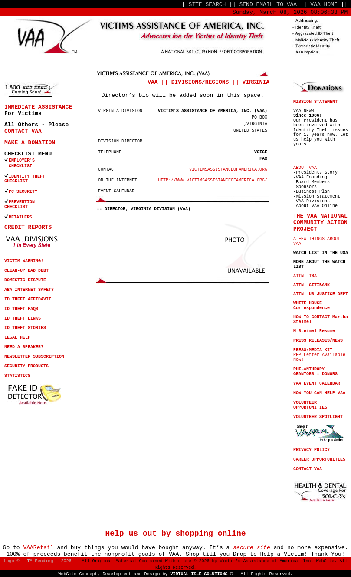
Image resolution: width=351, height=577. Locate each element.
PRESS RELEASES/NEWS (318, 340)
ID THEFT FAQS (21, 309)
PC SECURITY (23, 191)
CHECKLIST (16, 181)
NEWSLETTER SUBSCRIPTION (34, 356)
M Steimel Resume (314, 331)
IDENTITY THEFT (27, 176)
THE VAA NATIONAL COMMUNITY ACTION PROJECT (320, 222)
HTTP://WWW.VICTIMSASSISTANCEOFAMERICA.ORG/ (212, 180)
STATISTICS (17, 375)
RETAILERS (20, 217)
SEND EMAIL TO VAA (268, 4)
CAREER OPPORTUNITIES (319, 459)
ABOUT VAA (305, 167)
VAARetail (38, 547)
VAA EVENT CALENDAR (316, 383)
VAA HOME (323, 4)
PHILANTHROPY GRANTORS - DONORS (315, 371)
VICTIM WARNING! (23, 261)
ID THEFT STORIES (25, 328)
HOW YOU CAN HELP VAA (319, 393)
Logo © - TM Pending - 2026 (37, 561)
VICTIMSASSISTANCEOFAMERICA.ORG (228, 169)
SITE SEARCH (207, 4)
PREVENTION (23, 202)
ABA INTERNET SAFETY (29, 289)
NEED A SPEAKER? (23, 347)
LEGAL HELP (17, 337)
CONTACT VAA (23, 131)
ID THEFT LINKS (22, 318)
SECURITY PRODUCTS (26, 366)
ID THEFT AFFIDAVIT (27, 299)
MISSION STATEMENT (315, 101)
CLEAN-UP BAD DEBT (26, 270)
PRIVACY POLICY (311, 450)
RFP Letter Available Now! (319, 355)
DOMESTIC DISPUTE (25, 280)
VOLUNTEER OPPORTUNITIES (310, 405)
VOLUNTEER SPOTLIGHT (318, 417)
